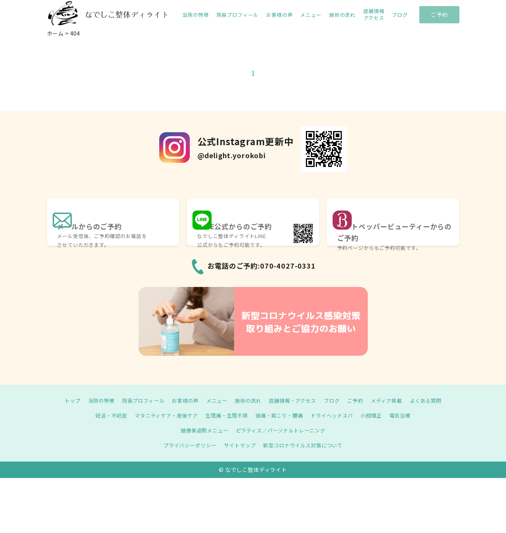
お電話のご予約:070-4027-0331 (261, 266)
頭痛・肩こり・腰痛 (281, 415)
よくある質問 (435, 400)
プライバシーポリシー (185, 445)
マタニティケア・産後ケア (161, 415)
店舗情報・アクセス (295, 400)
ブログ (400, 14)
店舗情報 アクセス (373, 14)
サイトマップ (239, 445)
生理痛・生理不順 (225, 415)
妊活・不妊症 (103, 415)
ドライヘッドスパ (337, 415)
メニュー (310, 14)
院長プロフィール (238, 14)
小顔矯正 (378, 415)
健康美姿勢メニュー (201, 430)
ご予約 (439, 14)
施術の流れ (342, 14)
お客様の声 (279, 14)
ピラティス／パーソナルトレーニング (282, 430)
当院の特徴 (195, 14)
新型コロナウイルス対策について (306, 445)
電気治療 (409, 415)
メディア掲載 (394, 400)
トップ (62, 400)
